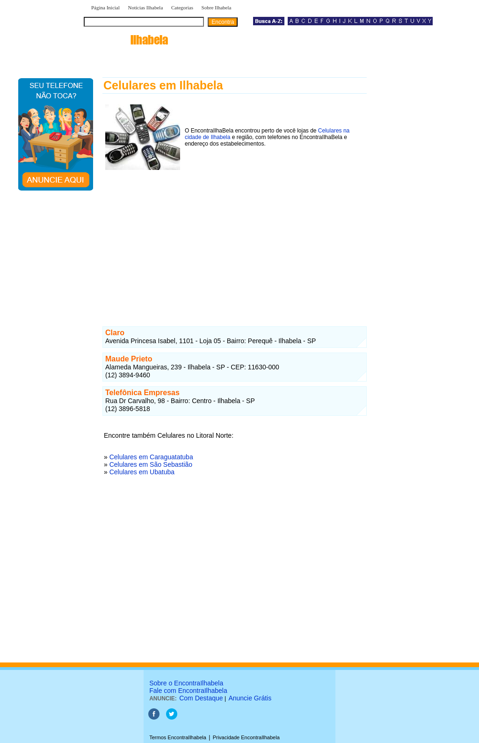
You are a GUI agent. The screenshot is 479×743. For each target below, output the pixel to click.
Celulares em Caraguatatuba (151, 457)
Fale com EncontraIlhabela (188, 690)
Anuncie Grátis (249, 698)
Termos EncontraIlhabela (177, 737)
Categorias (182, 7)
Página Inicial (105, 7)
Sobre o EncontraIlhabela (186, 683)
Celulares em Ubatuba (141, 472)
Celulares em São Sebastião (150, 464)
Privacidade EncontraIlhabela (246, 737)
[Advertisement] (234, 238)
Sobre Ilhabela (217, 7)
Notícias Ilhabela (145, 7)
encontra (127, 39)
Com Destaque (201, 698)
